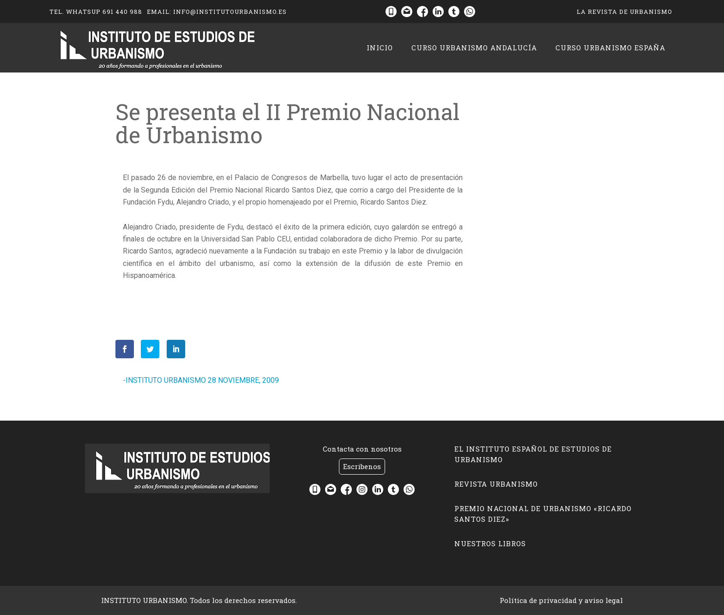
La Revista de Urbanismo (624, 11)
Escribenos (362, 466)
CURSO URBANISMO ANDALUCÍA (474, 47)
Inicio (380, 47)
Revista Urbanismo (496, 483)
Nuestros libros (490, 543)
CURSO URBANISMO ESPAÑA (610, 47)
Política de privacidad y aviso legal (561, 600)
